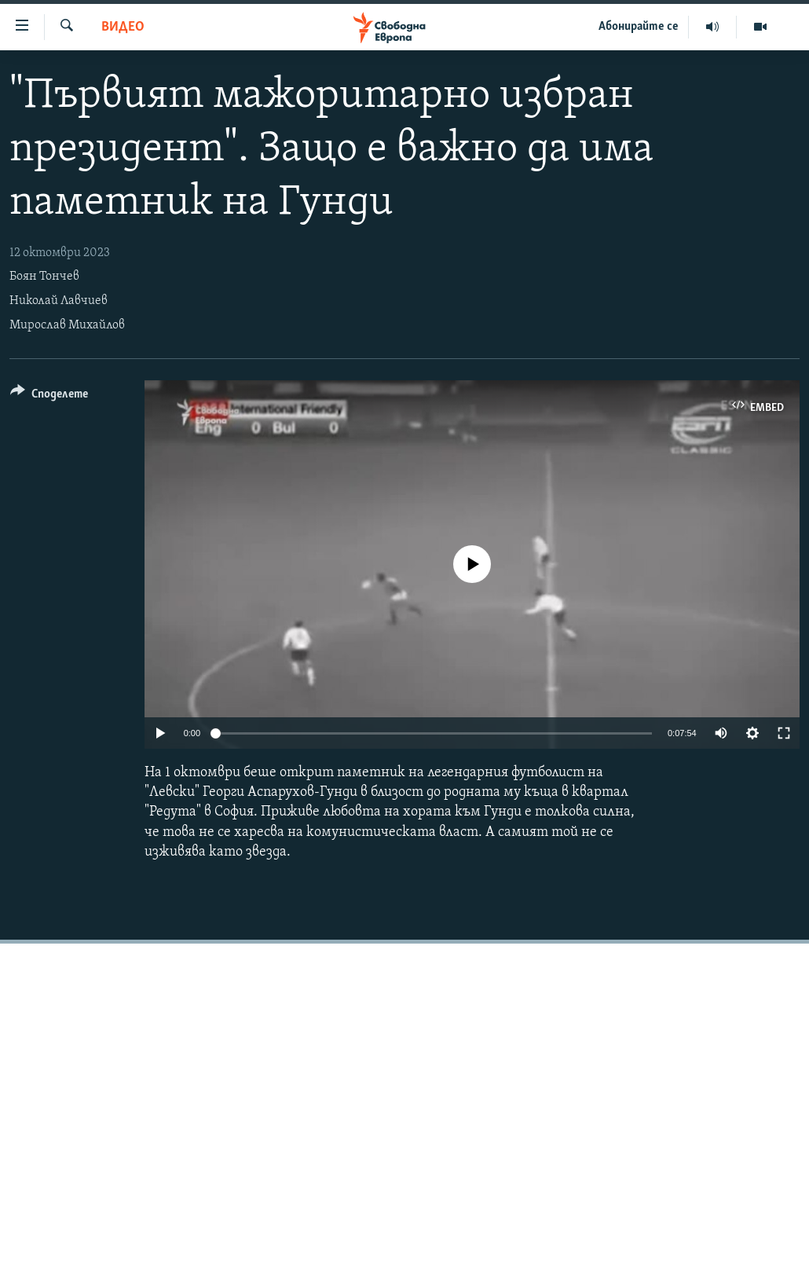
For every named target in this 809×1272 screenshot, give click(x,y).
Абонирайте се (639, 26)
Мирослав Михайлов (67, 325)
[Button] (49, 396)
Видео (123, 27)
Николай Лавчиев (58, 301)
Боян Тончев (44, 276)
